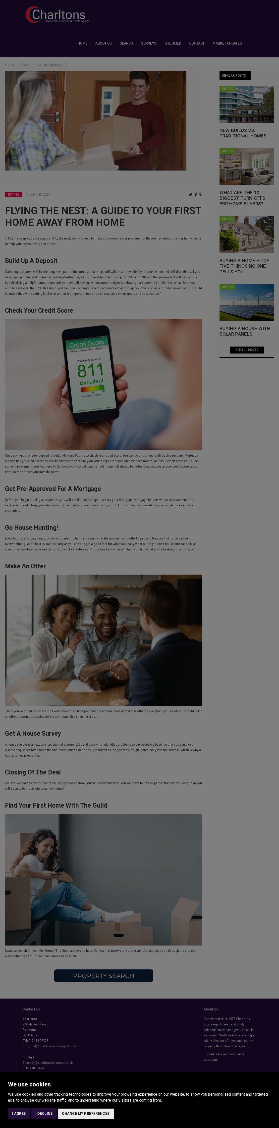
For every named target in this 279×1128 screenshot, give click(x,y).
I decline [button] (44, 1114)
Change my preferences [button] (86, 1114)
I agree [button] (19, 1114)
